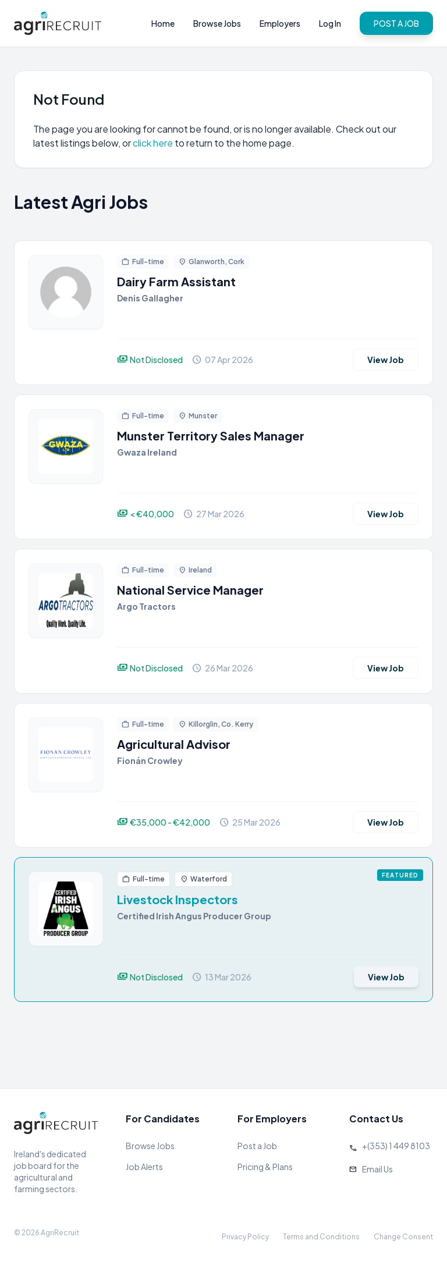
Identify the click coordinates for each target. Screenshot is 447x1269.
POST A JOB (396, 23)
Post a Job (257, 1145)
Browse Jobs (217, 23)
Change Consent (403, 1236)
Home (163, 23)
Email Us (377, 1169)
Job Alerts (144, 1166)
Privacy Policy (245, 1236)
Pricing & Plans (265, 1166)
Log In (330, 23)
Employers (280, 23)
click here (153, 143)
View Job (385, 359)
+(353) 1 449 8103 (396, 1145)
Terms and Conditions (321, 1236)
